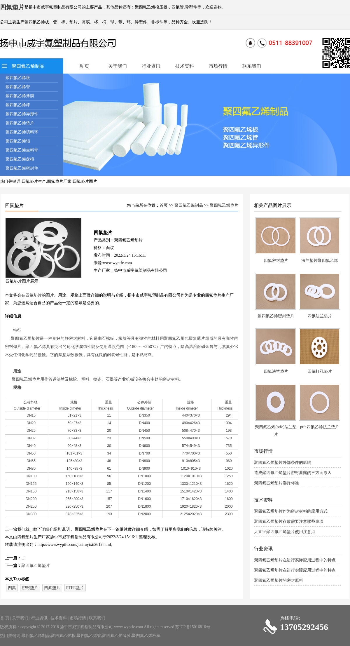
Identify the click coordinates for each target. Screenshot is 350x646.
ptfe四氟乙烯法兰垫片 (319, 427)
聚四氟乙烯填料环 (22, 132)
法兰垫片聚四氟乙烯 (319, 260)
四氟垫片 (33, 295)
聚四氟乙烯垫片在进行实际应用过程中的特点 (295, 560)
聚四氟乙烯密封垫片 (276, 316)
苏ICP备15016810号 (192, 627)
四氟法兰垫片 (319, 316)
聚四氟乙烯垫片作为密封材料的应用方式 (291, 511)
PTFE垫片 (75, 588)
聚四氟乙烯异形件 (22, 114)
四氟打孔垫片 (319, 371)
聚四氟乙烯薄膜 (20, 96)
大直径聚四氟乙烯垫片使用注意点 (284, 532)
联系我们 (251, 66)
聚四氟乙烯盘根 (20, 159)
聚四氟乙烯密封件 (22, 168)
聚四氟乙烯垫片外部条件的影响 (282, 462)
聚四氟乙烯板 (18, 78)
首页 (164, 205)
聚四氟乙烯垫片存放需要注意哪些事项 (288, 521)
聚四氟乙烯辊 (18, 141)
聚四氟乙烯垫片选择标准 (276, 483)
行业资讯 (151, 66)
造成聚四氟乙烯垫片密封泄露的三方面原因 (293, 473)
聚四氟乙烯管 (18, 87)
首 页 (84, 66)
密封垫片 (30, 588)
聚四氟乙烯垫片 (20, 123)
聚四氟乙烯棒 (18, 105)
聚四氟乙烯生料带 (22, 150)
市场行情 (218, 66)
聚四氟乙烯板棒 (146, 635)
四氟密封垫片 (276, 260)
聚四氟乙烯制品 (28, 66)
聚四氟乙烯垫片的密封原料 (278, 580)
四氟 (12, 588)
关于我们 (117, 66)
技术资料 (184, 66)
